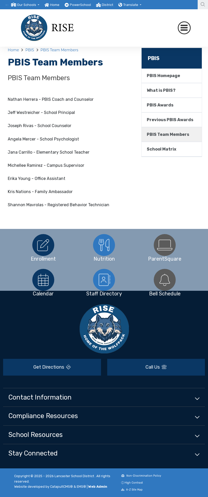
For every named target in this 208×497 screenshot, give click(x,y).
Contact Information (40, 397)
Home (54, 5)
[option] (25, 4)
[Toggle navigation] (184, 28)
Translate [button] (131, 5)
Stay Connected (33, 453)
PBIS (29, 50)
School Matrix (161, 149)
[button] (28, 5)
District (107, 5)
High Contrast (134, 482)
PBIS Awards (160, 105)
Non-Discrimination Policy (141, 475)
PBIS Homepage (163, 75)
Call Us (155, 367)
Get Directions (52, 367)
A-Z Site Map (132, 489)
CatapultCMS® (61, 486)
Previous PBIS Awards (170, 119)
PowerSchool (80, 5)
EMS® (81, 486)
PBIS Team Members (59, 50)
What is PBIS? (161, 90)
